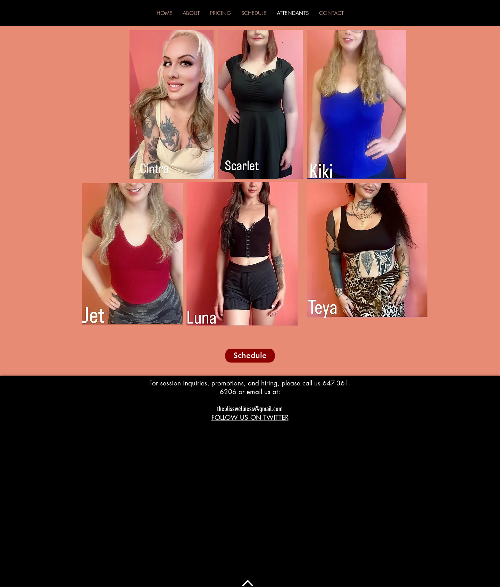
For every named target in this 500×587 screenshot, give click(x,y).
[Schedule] (250, 356)
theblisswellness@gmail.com (250, 409)
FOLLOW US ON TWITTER (250, 417)
